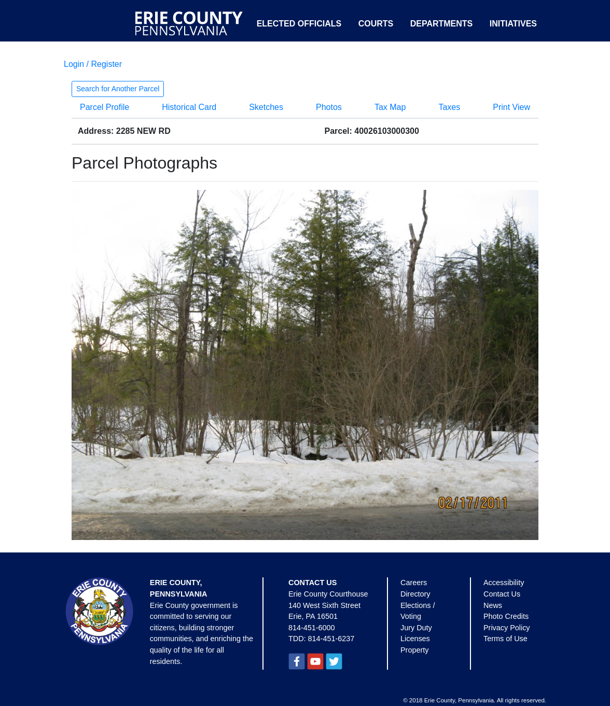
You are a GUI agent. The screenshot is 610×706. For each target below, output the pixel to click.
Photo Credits (506, 616)
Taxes (449, 107)
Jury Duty (416, 628)
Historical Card (189, 107)
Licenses (415, 638)
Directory (415, 594)
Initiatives (513, 23)
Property (414, 650)
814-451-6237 (331, 638)
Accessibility (503, 582)
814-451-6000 (311, 628)
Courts (376, 23)
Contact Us (501, 594)
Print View (511, 107)
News (492, 605)
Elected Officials (299, 23)
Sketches (266, 107)
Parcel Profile (104, 107)
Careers (413, 582)
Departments (441, 23)
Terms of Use (505, 638)
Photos (329, 107)
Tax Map (390, 107)
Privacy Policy (506, 628)
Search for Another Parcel (117, 89)
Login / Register (93, 64)
